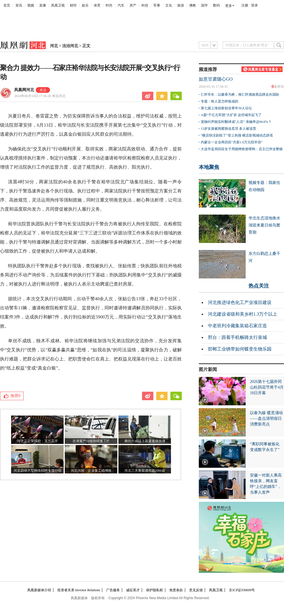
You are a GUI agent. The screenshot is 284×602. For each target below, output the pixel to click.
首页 (6, 5)
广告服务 (113, 590)
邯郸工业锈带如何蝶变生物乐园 (240, 349)
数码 (216, 5)
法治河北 (70, 46)
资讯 (18, 5)
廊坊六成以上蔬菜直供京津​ (144, 441)
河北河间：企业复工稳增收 (91, 471)
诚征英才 (133, 590)
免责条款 (176, 590)
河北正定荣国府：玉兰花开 (37, 441)
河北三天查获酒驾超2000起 (144, 471)
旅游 (180, 5)
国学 (204, 5)
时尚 (109, 5)
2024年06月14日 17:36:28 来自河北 (40, 96)
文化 (168, 5)
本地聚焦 (209, 167)
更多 (228, 6)
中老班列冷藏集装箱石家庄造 (237, 325)
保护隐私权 (154, 590)
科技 (144, 5)
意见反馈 (196, 590)
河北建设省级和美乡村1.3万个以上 (242, 314)
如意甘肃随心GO (216, 79)
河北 (54, 46)
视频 (30, 5)
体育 (97, 5)
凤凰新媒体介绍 (39, 590)
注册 (244, 5)
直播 (42, 5)
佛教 (192, 5)
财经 (73, 5)
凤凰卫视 (58, 5)
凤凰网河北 (24, 90)
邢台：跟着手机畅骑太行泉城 (237, 337)
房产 (133, 5)
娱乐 (85, 5)
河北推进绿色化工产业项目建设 (240, 302)
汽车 (121, 5)
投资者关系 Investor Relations (78, 590)
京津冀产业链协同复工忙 (91, 441)
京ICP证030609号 (242, 590)
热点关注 (258, 286)
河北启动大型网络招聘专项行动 (37, 471)
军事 (156, 5)
